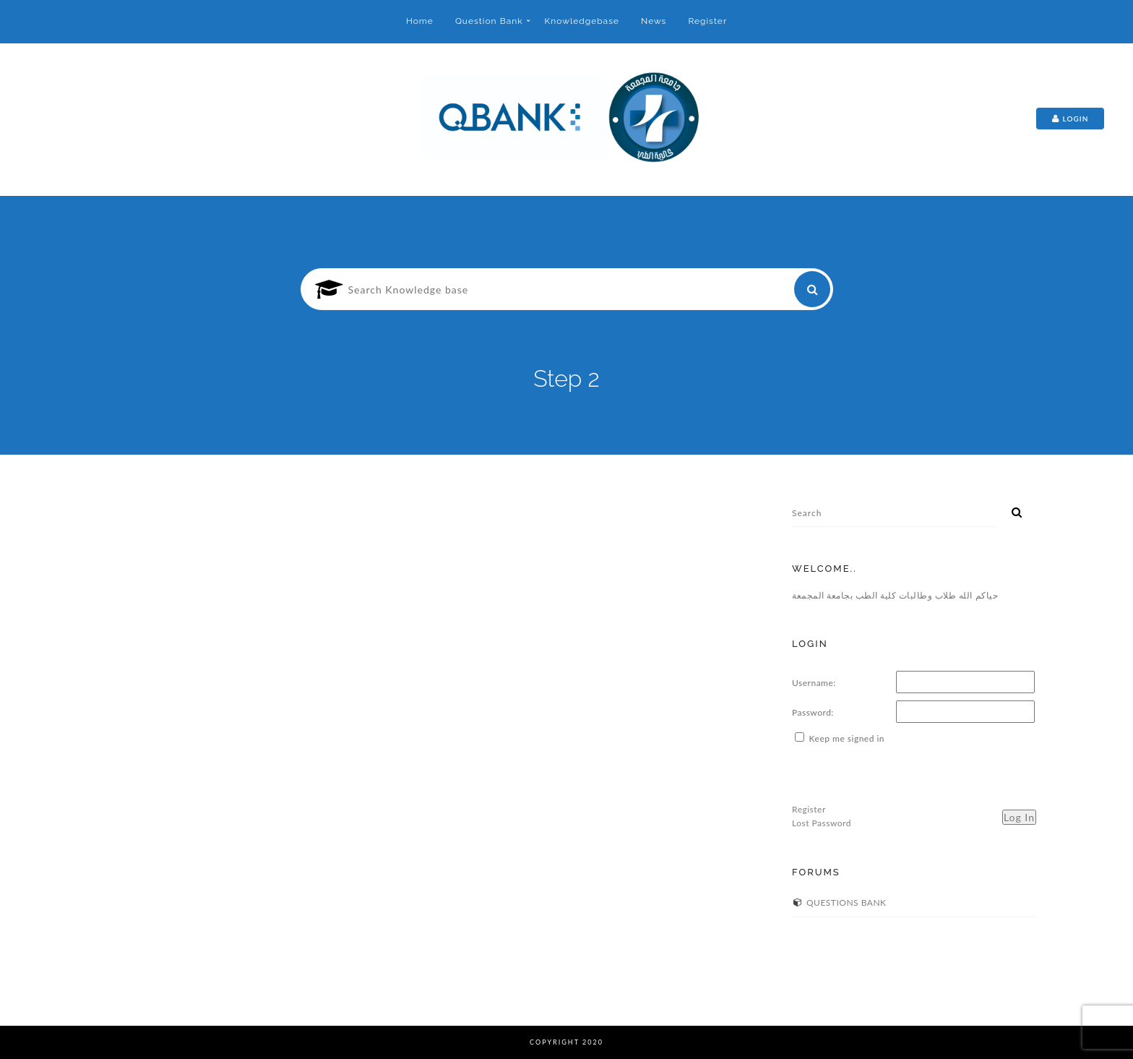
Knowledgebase (582, 21)
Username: (814, 682)
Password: (813, 712)
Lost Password (821, 823)
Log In (1019, 817)
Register (707, 21)
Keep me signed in (846, 738)
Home (420, 21)
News (653, 21)
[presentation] (902, 774)
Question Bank (489, 21)
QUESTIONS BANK (846, 902)
